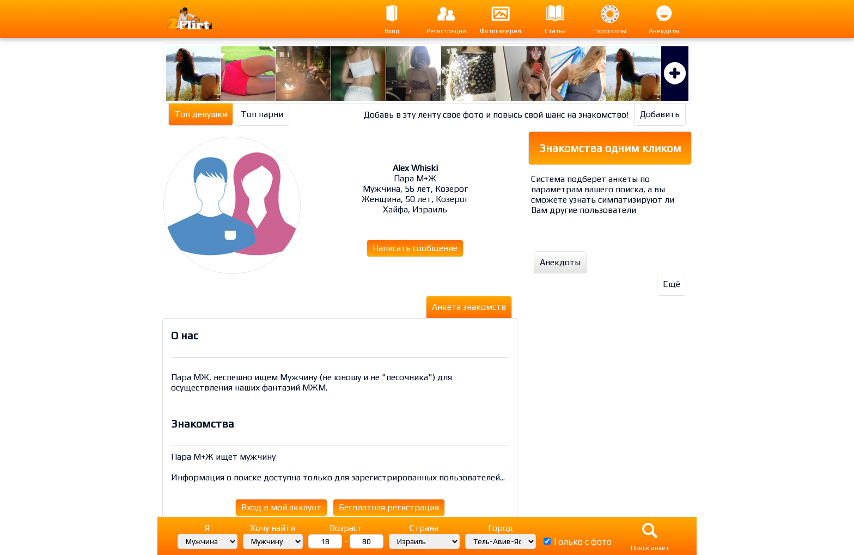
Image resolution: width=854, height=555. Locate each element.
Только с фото (582, 541)
